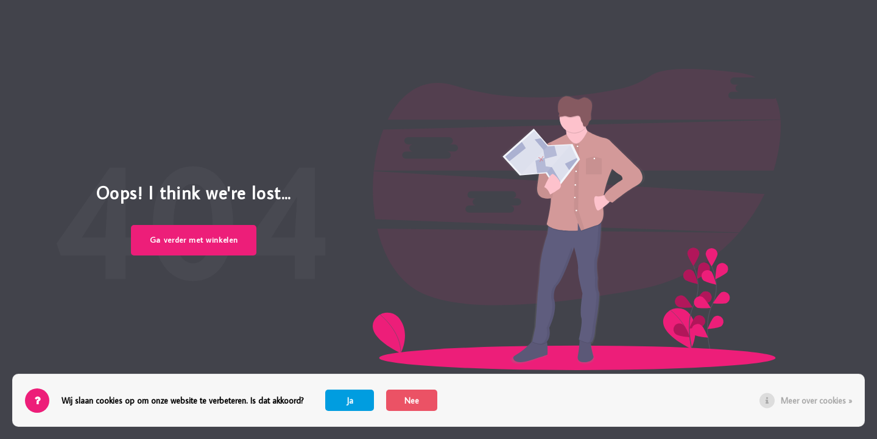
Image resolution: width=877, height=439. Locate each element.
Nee (411, 400)
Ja (350, 400)
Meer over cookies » (816, 400)
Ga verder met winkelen (194, 239)
